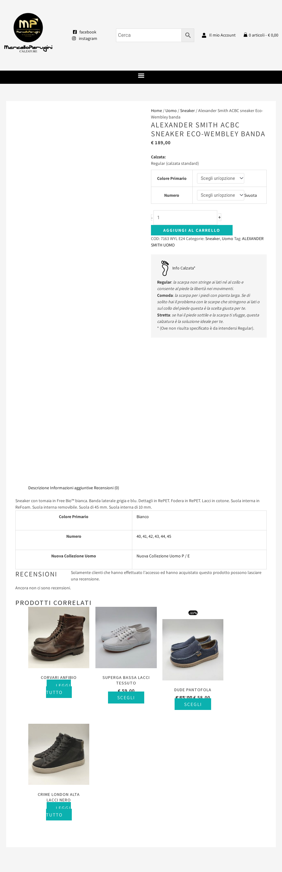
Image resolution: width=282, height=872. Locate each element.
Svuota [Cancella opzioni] (251, 195)
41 (145, 396)
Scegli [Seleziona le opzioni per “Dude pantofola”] (178, 558)
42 (151, 396)
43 (157, 396)
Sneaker (187, 110)
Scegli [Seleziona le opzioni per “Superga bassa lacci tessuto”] (117, 551)
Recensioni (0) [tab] (106, 347)
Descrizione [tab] (38, 347)
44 (163, 396)
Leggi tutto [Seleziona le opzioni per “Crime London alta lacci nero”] (238, 547)
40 (139, 396)
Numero (171, 195)
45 (169, 396)
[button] (141, 76)
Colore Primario (171, 178)
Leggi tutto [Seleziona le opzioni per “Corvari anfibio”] (55, 542)
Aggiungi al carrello (191, 231)
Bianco (143, 376)
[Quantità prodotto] (187, 218)
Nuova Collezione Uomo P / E (163, 416)
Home (156, 110)
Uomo (171, 110)
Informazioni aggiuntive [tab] (71, 347)
